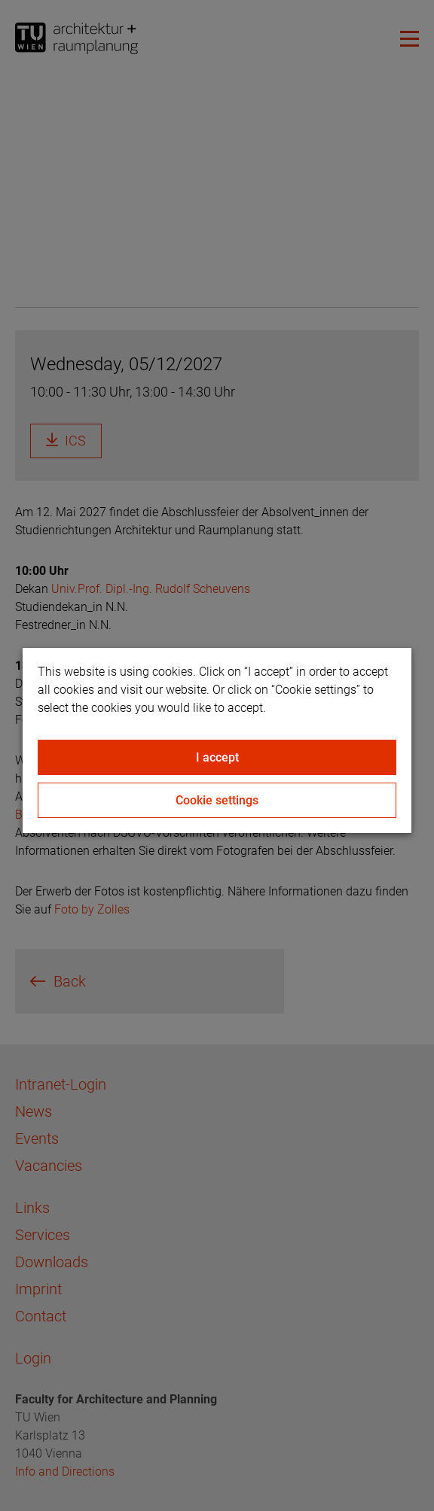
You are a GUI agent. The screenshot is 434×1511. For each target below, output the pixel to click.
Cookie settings (217, 800)
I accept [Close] (217, 757)
